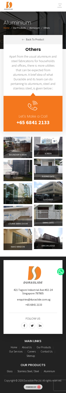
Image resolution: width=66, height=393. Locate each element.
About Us (27, 347)
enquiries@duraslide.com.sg (34, 299)
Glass (9, 371)
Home (6, 27)
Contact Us (46, 351)
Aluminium (34, 27)
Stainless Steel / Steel (28, 371)
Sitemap (31, 355)
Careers (31, 351)
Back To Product (33, 39)
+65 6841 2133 (33, 122)
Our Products (19, 27)
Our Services (16, 351)
